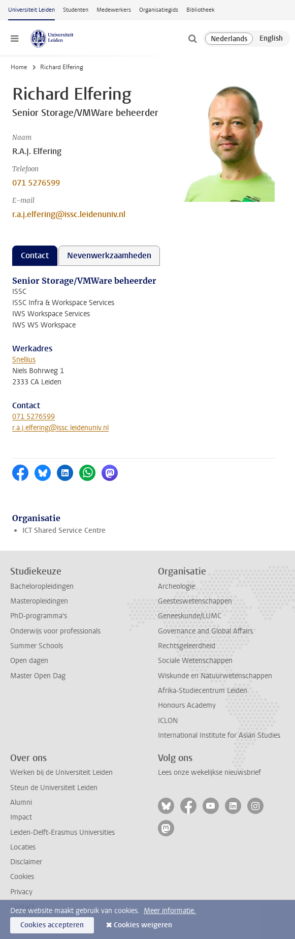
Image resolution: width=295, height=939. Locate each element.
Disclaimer (26, 862)
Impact (21, 817)
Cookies (22, 877)
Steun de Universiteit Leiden (53, 788)
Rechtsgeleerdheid (186, 646)
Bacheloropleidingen (42, 586)
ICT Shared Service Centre (64, 530)
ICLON (168, 720)
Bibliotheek (200, 10)
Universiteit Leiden (31, 10)
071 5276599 (36, 182)
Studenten (75, 10)
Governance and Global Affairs (205, 631)
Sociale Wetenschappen (195, 660)
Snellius (24, 360)
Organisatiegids (158, 10)
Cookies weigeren (143, 925)
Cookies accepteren (52, 925)
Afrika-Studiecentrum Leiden (202, 690)
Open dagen (29, 660)
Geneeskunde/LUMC (189, 616)
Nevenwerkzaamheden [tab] (109, 255)
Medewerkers (113, 10)
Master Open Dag (37, 676)
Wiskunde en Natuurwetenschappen (215, 676)
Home (19, 67)
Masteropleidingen (39, 601)
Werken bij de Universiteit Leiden (61, 772)
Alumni (21, 802)
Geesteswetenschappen (195, 601)
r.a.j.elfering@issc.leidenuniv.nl (68, 214)
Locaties (23, 847)
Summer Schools (36, 646)
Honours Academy (187, 705)
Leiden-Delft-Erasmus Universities (62, 832)
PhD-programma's (38, 616)
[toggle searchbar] (192, 39)
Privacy (21, 892)
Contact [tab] (35, 255)
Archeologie (176, 586)
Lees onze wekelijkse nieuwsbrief (209, 772)
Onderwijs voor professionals (55, 631)
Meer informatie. (170, 911)
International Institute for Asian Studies (219, 735)
